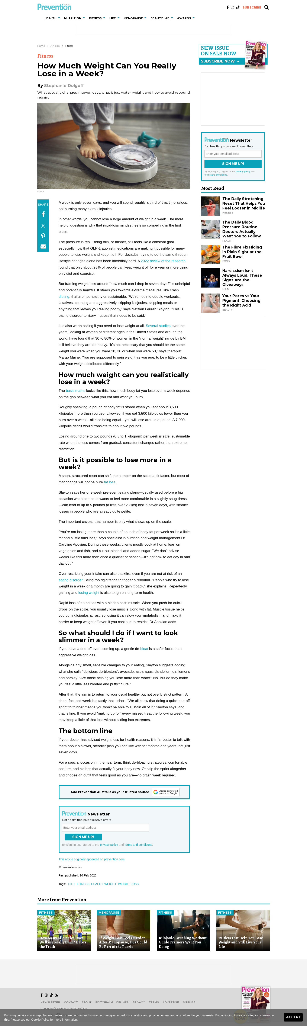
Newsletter (50, 1002)
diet (71, 884)
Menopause (109, 912)
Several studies (158, 326)
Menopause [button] (133, 18)
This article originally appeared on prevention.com (92, 859)
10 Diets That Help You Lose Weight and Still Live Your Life (241, 942)
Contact (71, 1002)
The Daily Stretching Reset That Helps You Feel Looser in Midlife (243, 203)
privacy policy (109, 844)
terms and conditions (138, 844)
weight (110, 884)
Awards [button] (184, 18)
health (97, 884)
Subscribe (252, 7)
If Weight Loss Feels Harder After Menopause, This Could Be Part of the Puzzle (123, 942)
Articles (55, 45)
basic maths (75, 391)
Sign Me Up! (83, 837)
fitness (83, 884)
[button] (60, 18)
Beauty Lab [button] (160, 18)
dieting (64, 297)
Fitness (69, 45)
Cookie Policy (40, 1019)
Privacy (139, 1002)
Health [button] (50, 18)
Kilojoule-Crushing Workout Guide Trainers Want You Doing (183, 942)
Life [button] (112, 18)
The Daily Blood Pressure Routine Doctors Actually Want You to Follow (241, 229)
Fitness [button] (95, 18)
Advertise (171, 1002)
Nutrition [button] (72, 18)
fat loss (109, 482)
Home (41, 45)
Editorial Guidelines (112, 1002)
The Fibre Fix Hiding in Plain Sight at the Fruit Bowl (242, 252)
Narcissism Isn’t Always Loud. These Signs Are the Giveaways (242, 277)
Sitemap (189, 1002)
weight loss (128, 884)
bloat (144, 649)
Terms (154, 1002)
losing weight (88, 593)
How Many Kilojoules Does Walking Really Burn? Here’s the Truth (62, 942)
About (86, 1002)
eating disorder (70, 580)
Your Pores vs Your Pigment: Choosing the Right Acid (241, 300)
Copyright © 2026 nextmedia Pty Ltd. (64, 1008)
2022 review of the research (163, 261)
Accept (293, 1017)
